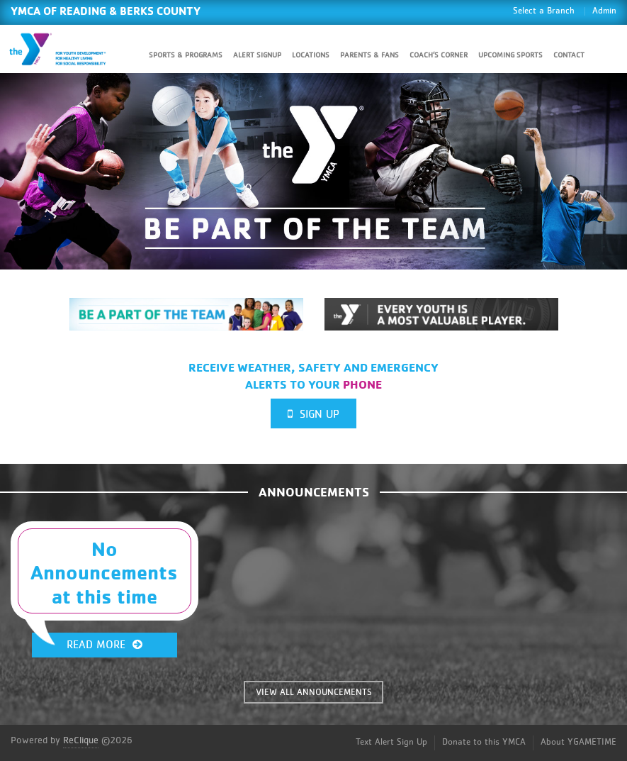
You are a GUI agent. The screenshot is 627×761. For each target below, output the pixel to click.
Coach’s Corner (438, 55)
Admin (604, 11)
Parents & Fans (369, 55)
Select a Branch (544, 11)
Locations (310, 55)
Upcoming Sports (510, 55)
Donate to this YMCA (484, 742)
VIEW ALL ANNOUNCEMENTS (314, 692)
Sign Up (313, 414)
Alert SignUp (257, 55)
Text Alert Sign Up (391, 742)
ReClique (80, 740)
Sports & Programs (185, 55)
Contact (568, 55)
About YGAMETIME (578, 742)
